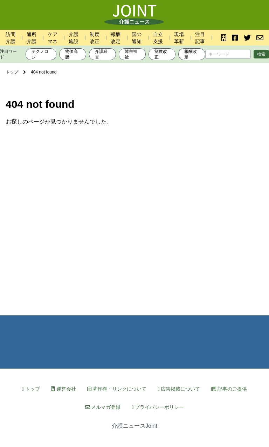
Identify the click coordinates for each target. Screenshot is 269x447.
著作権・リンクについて (117, 389)
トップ (31, 389)
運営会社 (63, 389)
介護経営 (101, 54)
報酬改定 (190, 54)
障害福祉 (131, 54)
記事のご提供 (229, 389)
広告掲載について (179, 389)
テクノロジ (40, 54)
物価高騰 (71, 54)
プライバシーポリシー (158, 407)
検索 (261, 54)
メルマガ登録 (103, 407)
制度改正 (160, 54)
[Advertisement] (134, 216)
